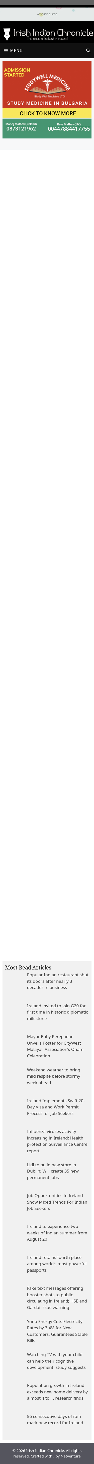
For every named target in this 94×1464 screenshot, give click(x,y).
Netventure (71, 1455)
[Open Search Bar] (88, 50)
